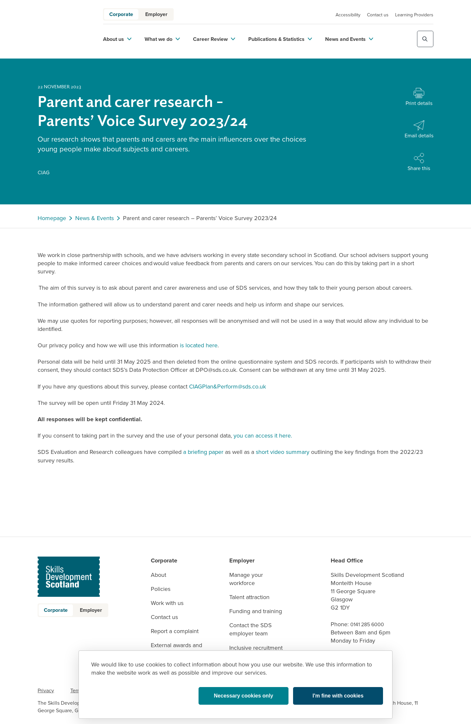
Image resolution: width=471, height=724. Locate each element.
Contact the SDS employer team (250, 629)
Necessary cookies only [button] (243, 695)
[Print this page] (419, 97)
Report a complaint (175, 631)
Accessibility (348, 14)
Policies (160, 589)
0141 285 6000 (367, 624)
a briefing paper (203, 452)
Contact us (378, 14)
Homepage (52, 218)
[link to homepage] (62, 29)
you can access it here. (263, 435)
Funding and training (255, 611)
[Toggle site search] (425, 39)
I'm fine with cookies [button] (338, 695)
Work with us (167, 603)
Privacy (46, 690)
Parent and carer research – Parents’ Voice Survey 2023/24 (200, 218)
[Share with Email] (419, 129)
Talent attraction (249, 597)
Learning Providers (414, 14)
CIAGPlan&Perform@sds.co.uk (227, 386)
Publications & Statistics (280, 39)
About (158, 575)
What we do (162, 39)
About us (117, 39)
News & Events (94, 218)
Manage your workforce (246, 579)
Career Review (214, 39)
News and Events (349, 39)
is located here (199, 345)
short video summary (282, 452)
